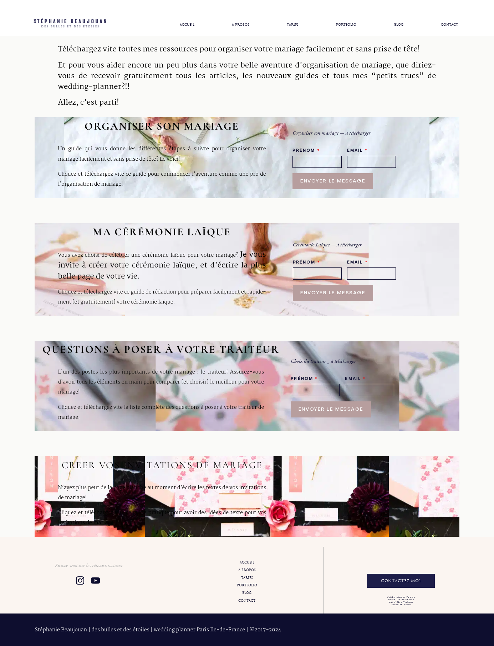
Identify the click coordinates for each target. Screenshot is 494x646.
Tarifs (293, 24)
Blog (398, 24)
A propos (240, 24)
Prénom (306, 150)
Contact (449, 24)
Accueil (187, 24)
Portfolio (346, 24)
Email (357, 150)
